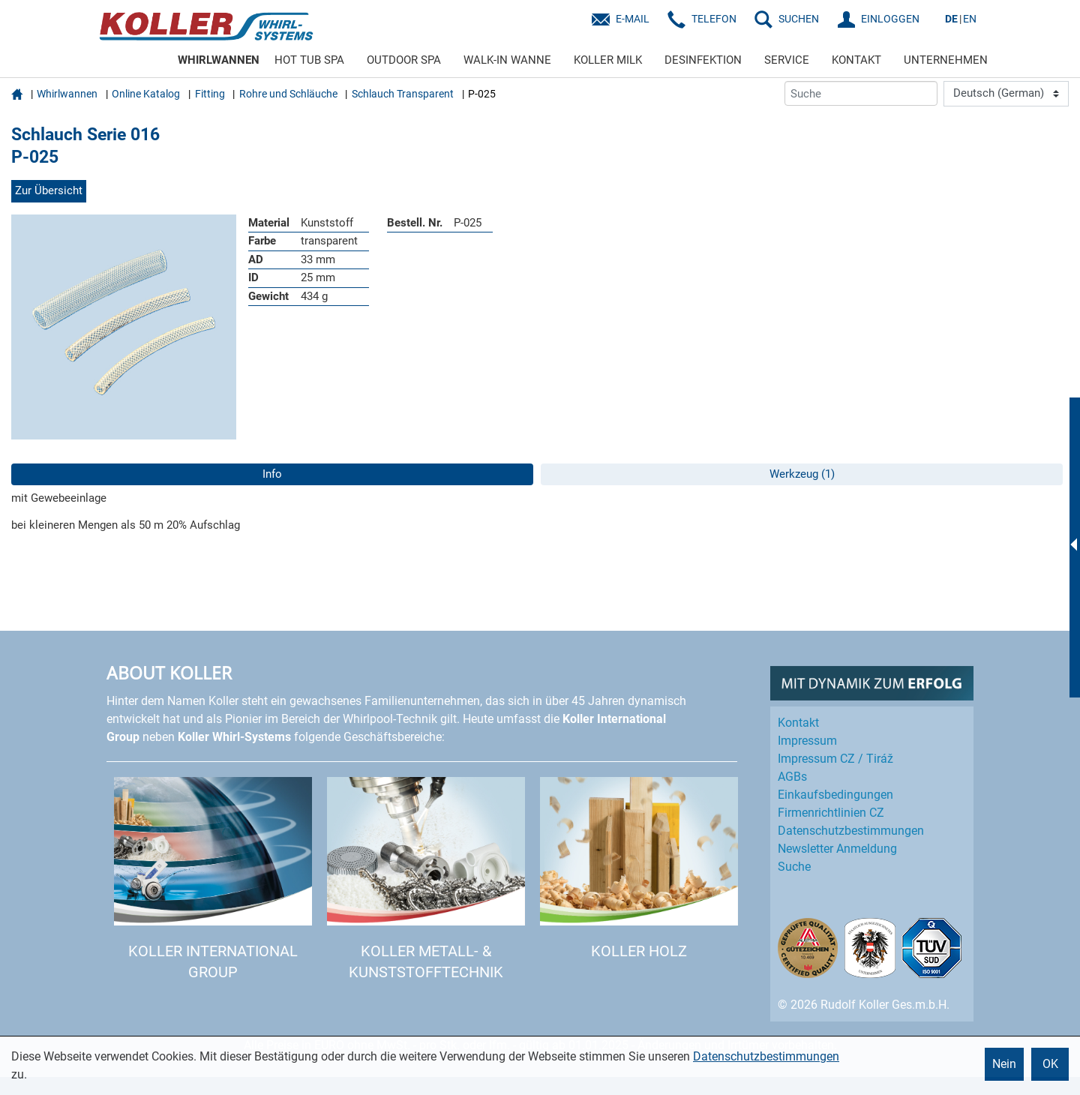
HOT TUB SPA (309, 60)
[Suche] (861, 93)
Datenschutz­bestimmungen (851, 831)
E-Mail (633, 19)
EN (969, 19)
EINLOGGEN (890, 19)
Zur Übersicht (48, 190)
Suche (794, 867)
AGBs (792, 777)
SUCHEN (798, 19)
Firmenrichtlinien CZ (831, 813)
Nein (1004, 1064)
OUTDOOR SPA (404, 60)
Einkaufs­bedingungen (835, 795)
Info (272, 474)
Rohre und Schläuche (288, 94)
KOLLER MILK (608, 60)
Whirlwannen (67, 94)
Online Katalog (146, 94)
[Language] (1006, 93)
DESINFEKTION (703, 60)
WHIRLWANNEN (219, 60)
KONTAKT (856, 60)
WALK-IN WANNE (507, 60)
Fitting (210, 94)
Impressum (807, 741)
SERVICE (786, 60)
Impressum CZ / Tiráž (835, 759)
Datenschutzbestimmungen (766, 1056)
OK (1050, 1064)
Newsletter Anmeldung (837, 849)
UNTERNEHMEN (946, 60)
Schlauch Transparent (403, 94)
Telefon (714, 19)
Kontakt (798, 723)
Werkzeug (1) (802, 474)
